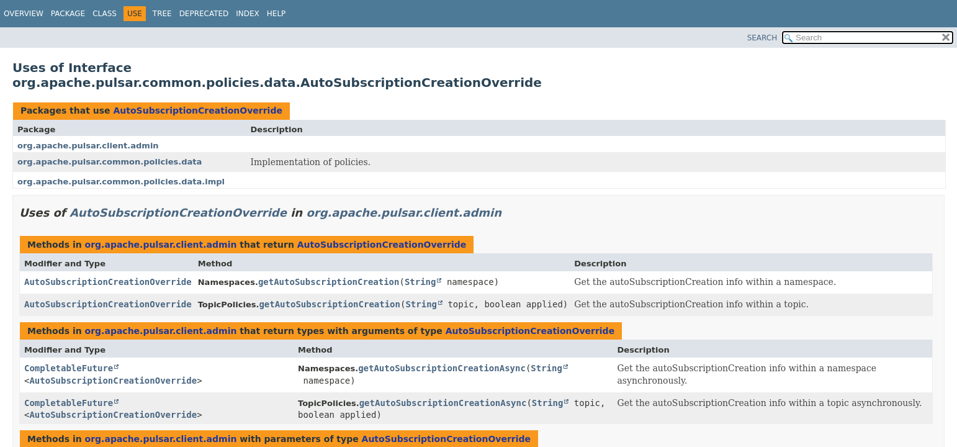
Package (68, 13)
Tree (162, 13)
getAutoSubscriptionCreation (329, 282)
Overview (23, 13)
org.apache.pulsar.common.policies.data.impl (121, 181)
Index (247, 13)
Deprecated (204, 13)
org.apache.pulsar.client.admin (88, 145)
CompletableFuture (68, 368)
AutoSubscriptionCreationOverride (197, 110)
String (420, 282)
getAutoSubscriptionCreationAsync (442, 368)
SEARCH (762, 38)
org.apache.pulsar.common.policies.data (109, 161)
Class (104, 13)
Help (276, 13)
